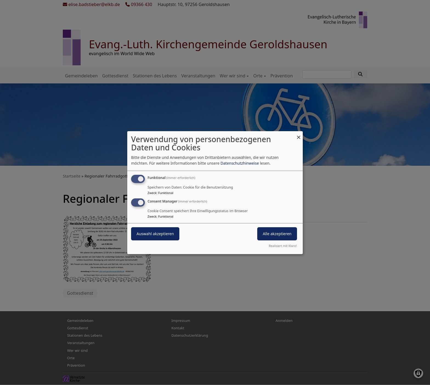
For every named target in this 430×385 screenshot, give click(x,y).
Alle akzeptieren (277, 233)
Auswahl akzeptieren (155, 233)
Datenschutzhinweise (239, 163)
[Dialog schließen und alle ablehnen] (299, 134)
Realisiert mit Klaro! (283, 246)
